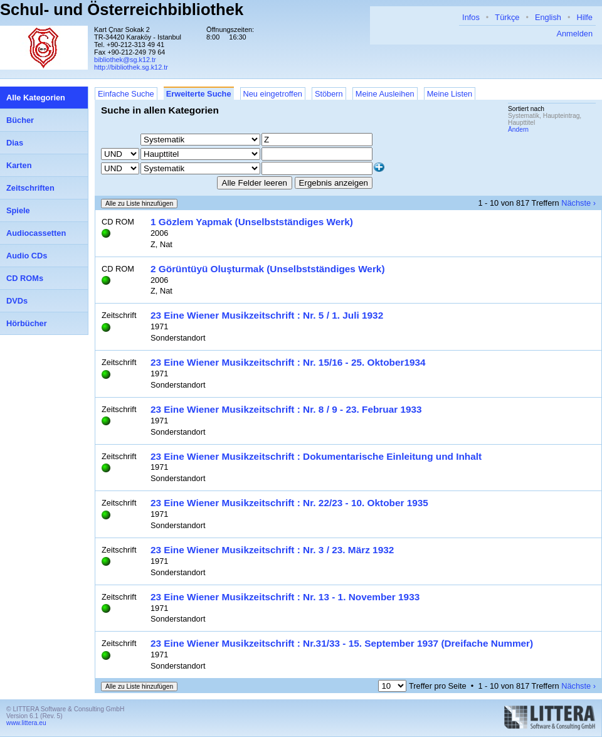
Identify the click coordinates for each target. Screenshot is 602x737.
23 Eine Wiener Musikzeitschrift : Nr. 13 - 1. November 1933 (285, 596)
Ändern (518, 129)
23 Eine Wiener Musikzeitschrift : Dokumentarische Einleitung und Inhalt (316, 456)
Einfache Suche (126, 93)
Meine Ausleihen (385, 93)
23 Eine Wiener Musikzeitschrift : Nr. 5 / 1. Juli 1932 (266, 315)
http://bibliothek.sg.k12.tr (131, 67)
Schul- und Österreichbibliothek (121, 9)
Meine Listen (450, 93)
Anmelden (574, 33)
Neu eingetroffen (272, 93)
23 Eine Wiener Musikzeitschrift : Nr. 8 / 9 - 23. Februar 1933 (286, 409)
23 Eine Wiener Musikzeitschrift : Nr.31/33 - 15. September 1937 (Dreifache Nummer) (341, 643)
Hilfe (584, 17)
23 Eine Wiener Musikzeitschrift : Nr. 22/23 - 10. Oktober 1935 (289, 502)
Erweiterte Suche (198, 93)
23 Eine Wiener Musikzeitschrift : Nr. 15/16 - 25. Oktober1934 (288, 362)
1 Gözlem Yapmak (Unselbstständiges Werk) (251, 221)
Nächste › (578, 203)
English (548, 17)
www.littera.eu (26, 722)
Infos (471, 17)
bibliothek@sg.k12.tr (125, 59)
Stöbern (329, 93)
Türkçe (507, 17)
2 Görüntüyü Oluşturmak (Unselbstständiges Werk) (267, 268)
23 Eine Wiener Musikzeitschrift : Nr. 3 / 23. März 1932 (272, 549)
